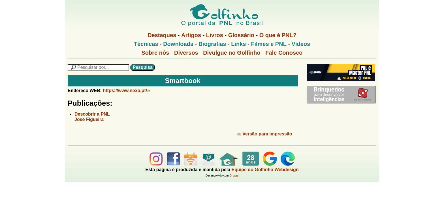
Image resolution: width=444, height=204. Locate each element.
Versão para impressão (264, 133)
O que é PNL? (277, 35)
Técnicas (146, 44)
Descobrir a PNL (92, 114)
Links (238, 44)
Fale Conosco (283, 53)
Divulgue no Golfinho (231, 53)
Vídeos (301, 44)
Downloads (178, 44)
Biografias (212, 44)
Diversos (186, 53)
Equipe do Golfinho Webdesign (265, 169)
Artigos (191, 35)
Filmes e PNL (269, 44)
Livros (214, 35)
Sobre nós (155, 53)
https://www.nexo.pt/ (126, 90)
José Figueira (89, 119)
